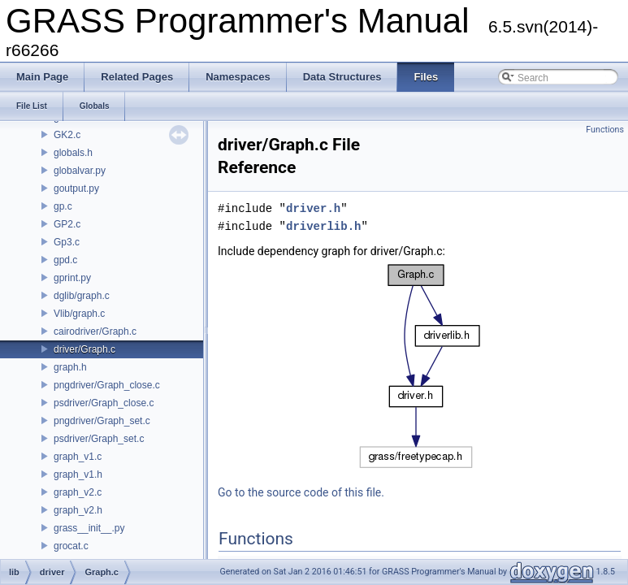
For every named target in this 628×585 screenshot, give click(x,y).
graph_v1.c (78, 456)
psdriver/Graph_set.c (99, 438)
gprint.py (72, 278)
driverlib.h (323, 226)
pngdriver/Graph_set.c (102, 421)
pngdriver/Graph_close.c (107, 385)
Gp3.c (67, 242)
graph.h (70, 367)
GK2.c (67, 135)
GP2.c (67, 224)
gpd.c (65, 260)
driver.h (313, 208)
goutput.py (76, 188)
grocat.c (71, 546)
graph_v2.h (78, 510)
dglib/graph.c (82, 295)
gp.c (63, 206)
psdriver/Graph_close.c (104, 403)
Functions (605, 129)
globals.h (73, 152)
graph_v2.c (78, 492)
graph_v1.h (78, 474)
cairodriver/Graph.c (95, 331)
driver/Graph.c (84, 349)
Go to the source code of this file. (301, 492)
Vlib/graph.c (79, 313)
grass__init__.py (89, 528)
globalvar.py (80, 170)
